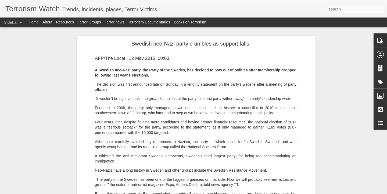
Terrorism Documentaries (149, 22)
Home (34, 22)
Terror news (114, 22)
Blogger (210, 191)
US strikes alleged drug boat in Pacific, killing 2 (46, 106)
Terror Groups (89, 22)
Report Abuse (226, 191)
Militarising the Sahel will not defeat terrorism (45, 178)
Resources (65, 22)
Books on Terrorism (190, 22)
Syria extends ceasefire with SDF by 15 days (45, 93)
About (47, 22)
